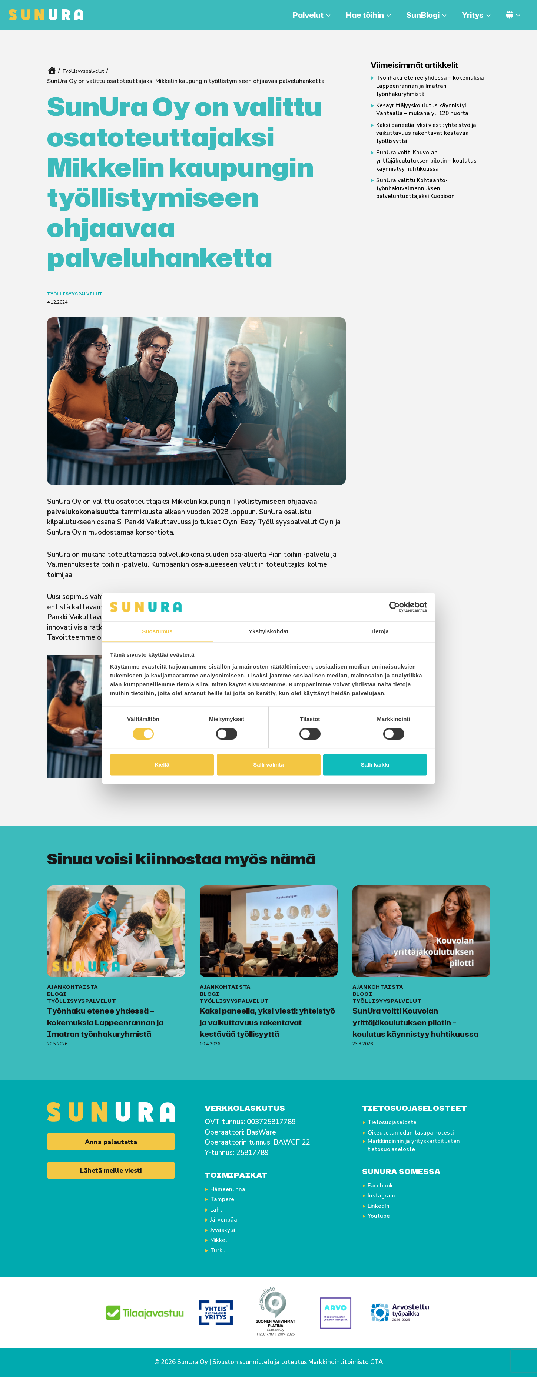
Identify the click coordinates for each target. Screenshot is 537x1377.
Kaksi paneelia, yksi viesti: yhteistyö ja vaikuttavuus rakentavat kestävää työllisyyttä (431, 146)
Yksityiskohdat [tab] (268, 631)
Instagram (385, 1199)
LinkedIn (382, 1209)
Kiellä (162, 765)
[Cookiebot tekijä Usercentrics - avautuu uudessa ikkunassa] (394, 606)
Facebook (384, 1189)
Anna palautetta (111, 1143)
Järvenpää (228, 1219)
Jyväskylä (227, 1229)
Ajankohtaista (73, 972)
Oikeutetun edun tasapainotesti (420, 1132)
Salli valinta (268, 765)
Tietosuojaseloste (398, 1122)
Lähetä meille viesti (111, 1174)
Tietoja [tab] (380, 631)
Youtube (382, 1219)
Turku (220, 1250)
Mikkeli (223, 1239)
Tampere (226, 1199)
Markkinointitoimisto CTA (345, 1362)
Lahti (220, 1209)
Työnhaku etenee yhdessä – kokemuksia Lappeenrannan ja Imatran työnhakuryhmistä (425, 89)
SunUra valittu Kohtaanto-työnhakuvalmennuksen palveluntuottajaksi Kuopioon (425, 212)
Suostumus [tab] (157, 631)
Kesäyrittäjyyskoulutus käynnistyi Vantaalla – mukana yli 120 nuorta (432, 117)
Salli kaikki (375, 765)
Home (51, 70)
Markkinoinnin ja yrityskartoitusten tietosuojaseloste (424, 1147)
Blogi (57, 980)
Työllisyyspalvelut (87, 71)
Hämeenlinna (232, 1189)
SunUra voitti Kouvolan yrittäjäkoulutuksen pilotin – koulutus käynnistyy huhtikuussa (429, 179)
